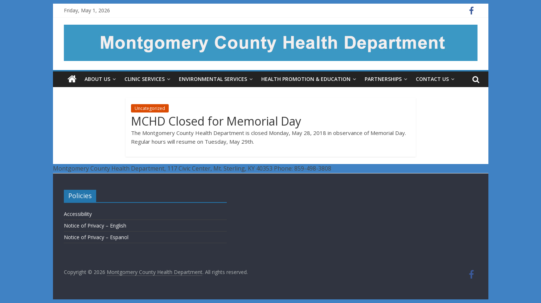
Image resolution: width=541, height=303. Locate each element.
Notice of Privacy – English (95, 225)
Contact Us (432, 78)
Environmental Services (213, 78)
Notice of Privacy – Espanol (96, 237)
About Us (97, 78)
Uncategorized (150, 108)
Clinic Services (144, 78)
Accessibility (78, 213)
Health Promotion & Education (306, 78)
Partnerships (383, 78)
